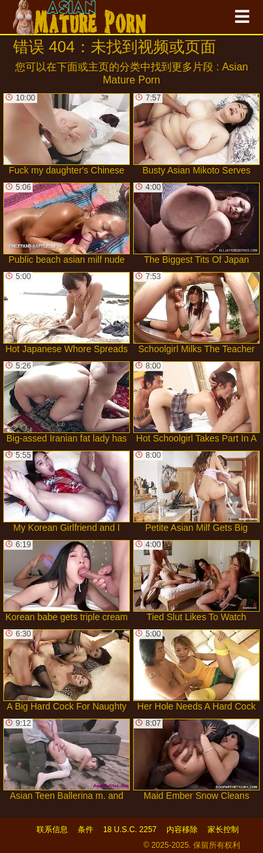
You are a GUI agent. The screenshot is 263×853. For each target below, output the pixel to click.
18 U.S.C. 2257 (130, 829)
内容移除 (182, 829)
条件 (85, 829)
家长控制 (223, 829)
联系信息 (52, 829)
